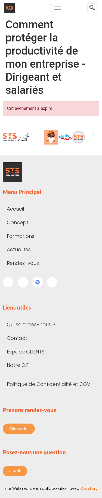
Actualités (22, 249)
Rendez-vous (23, 263)
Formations (23, 236)
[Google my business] (37, 282)
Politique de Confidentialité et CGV (48, 384)
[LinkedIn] (22, 282)
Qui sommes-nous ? (31, 324)
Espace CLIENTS (25, 351)
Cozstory (51, 488)
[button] (8, 134)
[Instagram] (52, 282)
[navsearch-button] (92, 8)
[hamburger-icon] (57, 8)
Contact (17, 338)
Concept (17, 222)
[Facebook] (8, 282)
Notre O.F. (18, 365)
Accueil (15, 208)
